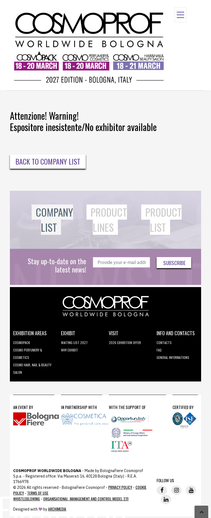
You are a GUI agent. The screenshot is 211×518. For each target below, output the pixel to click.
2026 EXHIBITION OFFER (125, 342)
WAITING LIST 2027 (74, 342)
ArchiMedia (57, 509)
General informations (173, 357)
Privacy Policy (120, 487)
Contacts (164, 342)
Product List (163, 220)
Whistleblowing (26, 498)
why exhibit (69, 350)
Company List (54, 220)
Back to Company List (47, 161)
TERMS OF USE (37, 493)
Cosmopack (21, 342)
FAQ (159, 350)
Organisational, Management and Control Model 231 (86, 498)
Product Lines (109, 220)
